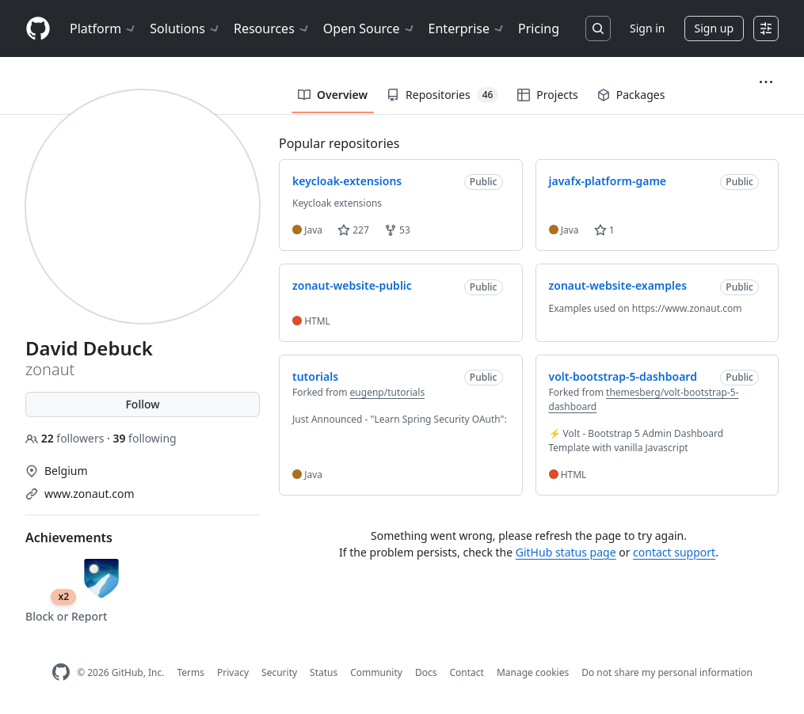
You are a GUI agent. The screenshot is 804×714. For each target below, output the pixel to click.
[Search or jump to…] (598, 28)
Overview (333, 94)
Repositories (442, 95)
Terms (190, 672)
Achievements (68, 537)
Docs (426, 672)
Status (323, 672)
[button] (766, 82)
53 (397, 230)
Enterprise (467, 28)
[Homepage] (38, 29)
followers (66, 438)
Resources (272, 28)
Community (376, 672)
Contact (466, 672)
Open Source (369, 28)
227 (353, 230)
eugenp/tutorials (387, 392)
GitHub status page (566, 552)
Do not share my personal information (667, 672)
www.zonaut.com (89, 493)
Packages (631, 94)
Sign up (714, 28)
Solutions (185, 28)
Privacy (233, 672)
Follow (142, 404)
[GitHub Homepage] (60, 672)
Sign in (647, 28)
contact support (674, 552)
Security (279, 672)
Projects (547, 94)
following (144, 438)
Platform (103, 28)
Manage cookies (533, 672)
